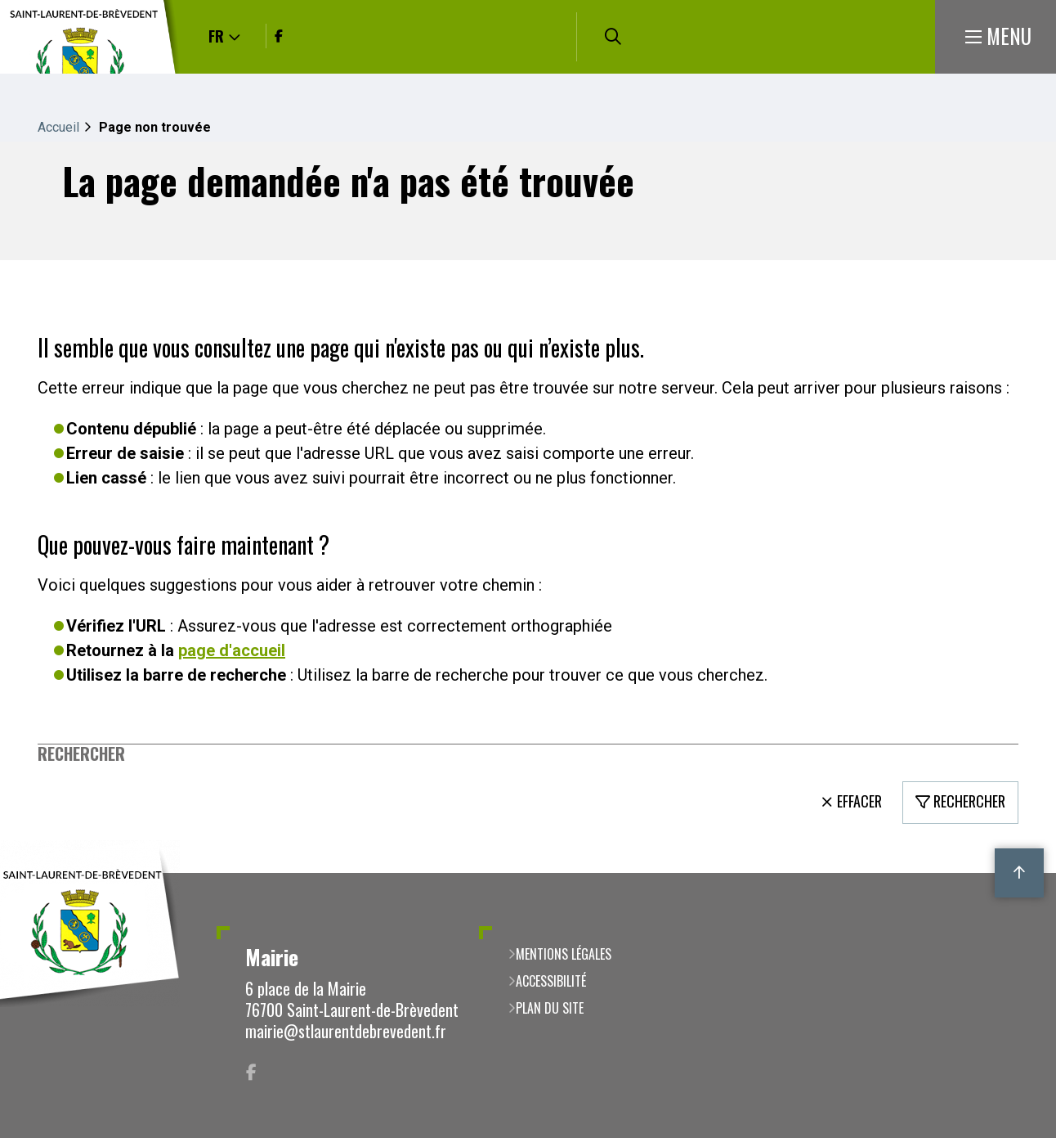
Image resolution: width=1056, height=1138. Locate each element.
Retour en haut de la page (1019, 872)
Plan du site (550, 1008)
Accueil (58, 127)
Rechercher (81, 753)
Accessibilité (551, 981)
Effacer (859, 801)
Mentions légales (563, 954)
